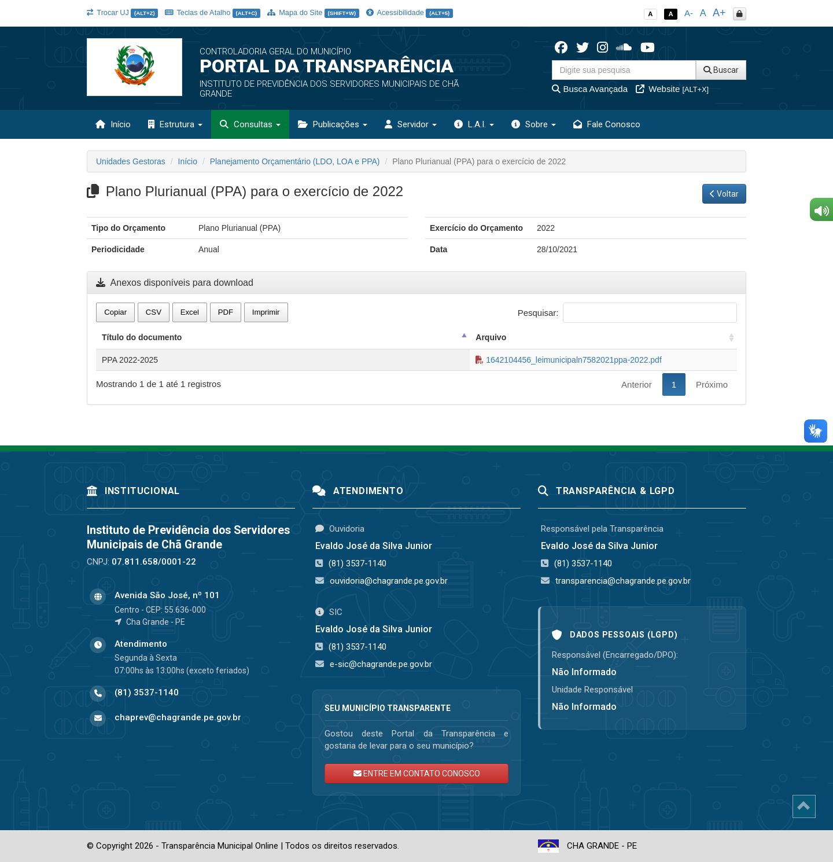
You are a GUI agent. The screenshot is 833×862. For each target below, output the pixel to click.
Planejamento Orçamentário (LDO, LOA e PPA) (295, 161)
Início (113, 124)
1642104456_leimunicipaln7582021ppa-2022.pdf (569, 359)
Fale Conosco (606, 124)
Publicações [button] (332, 124)
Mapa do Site (313, 12)
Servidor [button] (411, 124)
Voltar (724, 193)
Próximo (712, 384)
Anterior (636, 384)
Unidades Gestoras (130, 161)
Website (672, 89)
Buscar (721, 70)
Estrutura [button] (175, 124)
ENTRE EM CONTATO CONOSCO (416, 773)
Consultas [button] (250, 124)
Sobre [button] (533, 124)
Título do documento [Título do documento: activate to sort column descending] (142, 337)
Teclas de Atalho (212, 12)
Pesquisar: (627, 313)
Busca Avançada (590, 89)
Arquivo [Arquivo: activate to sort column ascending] (491, 337)
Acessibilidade (409, 12)
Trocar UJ (122, 12)
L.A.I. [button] (474, 124)
